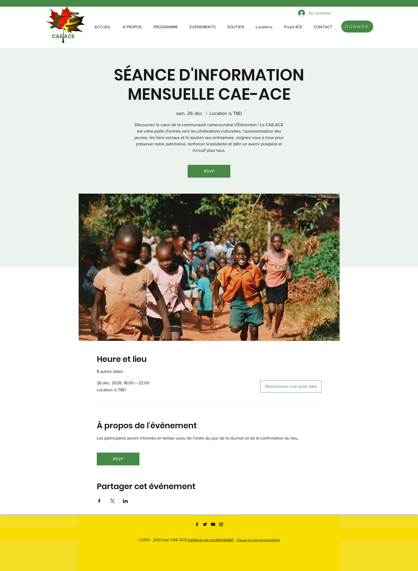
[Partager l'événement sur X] (112, 501)
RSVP (209, 171)
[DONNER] (357, 27)
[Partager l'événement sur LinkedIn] (125, 501)
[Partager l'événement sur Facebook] (99, 501)
